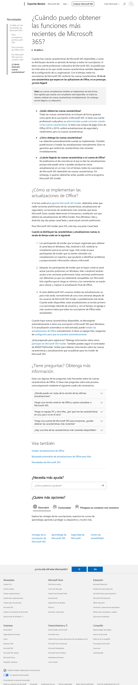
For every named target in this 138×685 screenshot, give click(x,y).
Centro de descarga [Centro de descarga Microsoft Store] (55, 589)
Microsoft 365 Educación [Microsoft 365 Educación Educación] (101, 598)
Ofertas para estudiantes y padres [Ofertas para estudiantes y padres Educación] (105, 612)
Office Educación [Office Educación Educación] (99, 603)
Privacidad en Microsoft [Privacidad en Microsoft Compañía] (101, 644)
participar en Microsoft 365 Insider (49, 343)
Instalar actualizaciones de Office (48, 450)
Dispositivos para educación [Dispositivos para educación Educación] (103, 589)
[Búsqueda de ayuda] (124, 3)
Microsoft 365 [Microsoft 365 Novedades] (8, 607)
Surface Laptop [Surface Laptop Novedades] (8, 589)
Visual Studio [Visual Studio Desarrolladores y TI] (53, 662)
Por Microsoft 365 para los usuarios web (18, 57)
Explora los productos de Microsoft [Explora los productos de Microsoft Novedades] (15, 612)
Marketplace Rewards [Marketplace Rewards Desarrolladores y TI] (56, 657)
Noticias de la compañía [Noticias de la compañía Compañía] (101, 639)
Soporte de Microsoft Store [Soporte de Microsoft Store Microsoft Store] (57, 593)
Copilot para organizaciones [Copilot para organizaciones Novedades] (13, 598)
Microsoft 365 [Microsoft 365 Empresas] (8, 648)
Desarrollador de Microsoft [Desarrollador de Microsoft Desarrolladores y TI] (57, 630)
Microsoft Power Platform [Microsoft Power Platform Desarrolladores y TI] (57, 653)
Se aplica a (38, 50)
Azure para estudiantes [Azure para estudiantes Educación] (101, 616)
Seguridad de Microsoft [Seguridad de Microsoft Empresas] (11, 634)
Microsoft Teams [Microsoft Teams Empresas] (9, 657)
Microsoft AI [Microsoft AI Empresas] (7, 630)
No (95, 569)
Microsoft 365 (53, 4)
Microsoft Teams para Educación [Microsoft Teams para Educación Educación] (104, 593)
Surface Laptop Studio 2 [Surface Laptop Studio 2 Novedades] (11, 593)
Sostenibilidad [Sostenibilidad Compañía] (98, 653)
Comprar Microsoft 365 (83, 4)
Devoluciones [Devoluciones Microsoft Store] (53, 598)
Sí (79, 569)
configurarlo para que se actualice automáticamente (60, 334)
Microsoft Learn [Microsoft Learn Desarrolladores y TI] (53, 634)
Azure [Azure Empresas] (5, 639)
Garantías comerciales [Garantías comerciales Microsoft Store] (56, 612)
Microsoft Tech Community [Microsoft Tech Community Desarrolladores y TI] (57, 644)
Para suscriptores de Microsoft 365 (17, 38)
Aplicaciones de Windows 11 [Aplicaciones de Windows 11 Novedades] (13, 616)
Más (65, 4)
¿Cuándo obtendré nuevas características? (18, 68)
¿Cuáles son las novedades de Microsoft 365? (16, 28)
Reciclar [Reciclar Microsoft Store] (51, 607)
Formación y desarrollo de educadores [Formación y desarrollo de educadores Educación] (106, 607)
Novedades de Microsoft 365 (46, 462)
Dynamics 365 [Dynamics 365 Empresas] (8, 644)
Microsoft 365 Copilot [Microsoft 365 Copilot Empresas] (11, 653)
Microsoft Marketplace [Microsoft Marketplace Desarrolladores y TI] (56, 648)
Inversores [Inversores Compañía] (96, 648)
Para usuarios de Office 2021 (18, 48)
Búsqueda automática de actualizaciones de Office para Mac (61, 456)
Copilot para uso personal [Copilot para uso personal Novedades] (12, 603)
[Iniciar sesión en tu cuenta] (131, 3)
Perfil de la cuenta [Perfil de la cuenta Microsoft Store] (54, 584)
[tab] (42, 507)
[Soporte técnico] (36, 4)
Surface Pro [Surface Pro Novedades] (7, 584)
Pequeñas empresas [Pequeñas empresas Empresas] (10, 662)
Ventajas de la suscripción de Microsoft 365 (39, 538)
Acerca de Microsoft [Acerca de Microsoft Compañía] (100, 634)
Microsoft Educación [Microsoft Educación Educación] (100, 584)
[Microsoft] (13, 4)
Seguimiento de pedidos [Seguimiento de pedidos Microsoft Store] (56, 603)
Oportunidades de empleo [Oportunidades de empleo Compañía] (102, 630)
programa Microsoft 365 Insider (65, 202)
